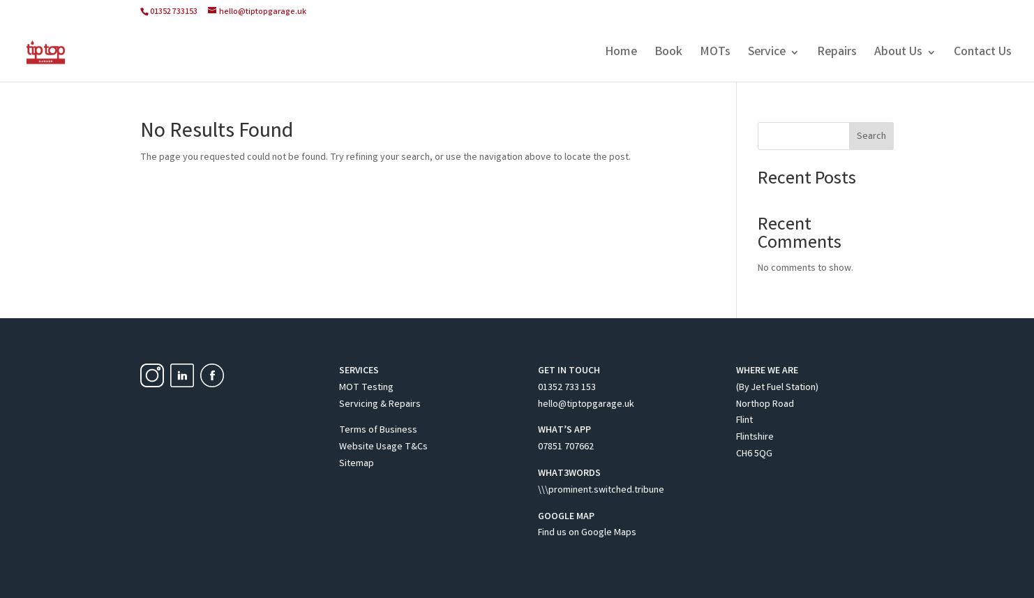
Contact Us (983, 54)
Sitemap (356, 464)
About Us (898, 54)
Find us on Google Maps (587, 533)
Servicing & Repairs (380, 405)
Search (871, 137)
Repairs (837, 54)
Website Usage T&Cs (383, 447)
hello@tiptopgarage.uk (586, 405)
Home (621, 54)
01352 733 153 (567, 388)
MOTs (715, 54)
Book (668, 54)
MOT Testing (366, 388)
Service (767, 54)
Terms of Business (378, 431)
